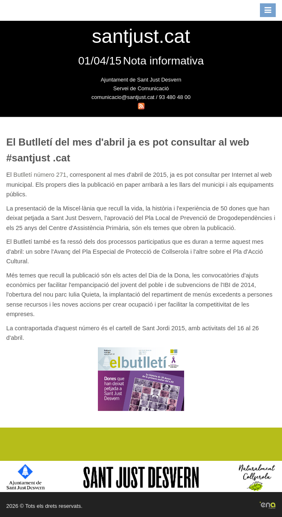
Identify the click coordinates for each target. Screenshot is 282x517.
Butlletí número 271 (39, 174)
